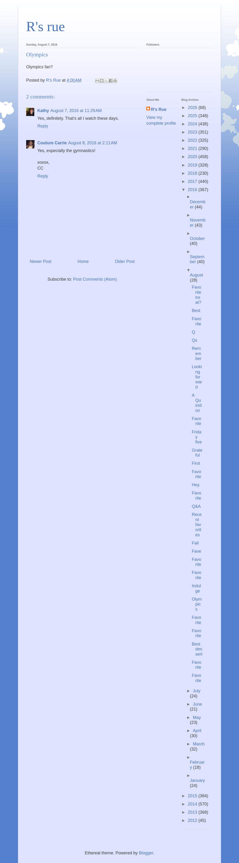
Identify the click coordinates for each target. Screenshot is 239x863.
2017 (193, 181)
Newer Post (40, 261)
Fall (195, 543)
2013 (193, 812)
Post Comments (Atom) (95, 279)
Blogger (146, 853)
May (197, 717)
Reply (42, 126)
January (197, 780)
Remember (196, 353)
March (198, 744)
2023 (193, 132)
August (196, 275)
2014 (193, 804)
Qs (194, 340)
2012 (193, 820)
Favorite (196, 321)
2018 (193, 173)
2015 (193, 796)
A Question (197, 403)
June (197, 704)
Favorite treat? (196, 295)
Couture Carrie (52, 143)
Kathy (43, 110)
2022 (193, 140)
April (197, 730)
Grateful (197, 453)
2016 (193, 189)
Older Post (125, 261)
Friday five (197, 437)
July (196, 691)
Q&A (196, 506)
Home (83, 261)
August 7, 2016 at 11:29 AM (76, 110)
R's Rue (158, 109)
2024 (193, 124)
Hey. (196, 484)
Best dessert (197, 649)
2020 (193, 156)
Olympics (197, 604)
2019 (193, 165)
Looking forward (197, 376)
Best (196, 310)
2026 (193, 107)
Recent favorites (197, 524)
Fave (196, 551)
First (196, 463)
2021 (193, 148)
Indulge (196, 588)
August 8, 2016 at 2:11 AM (92, 143)
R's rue (45, 26)
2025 (193, 115)
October (197, 238)
